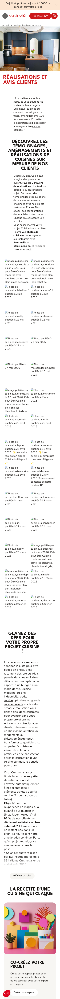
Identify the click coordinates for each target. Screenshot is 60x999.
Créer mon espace (24, 630)
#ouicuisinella (30, 926)
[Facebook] (16, 913)
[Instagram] (23, 913)
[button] (7, 993)
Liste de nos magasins (21, 774)
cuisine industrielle (15, 333)
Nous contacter (17, 781)
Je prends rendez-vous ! (26, 981)
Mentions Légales (16, 922)
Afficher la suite (22, 513)
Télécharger (27, 886)
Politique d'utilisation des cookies (30, 930)
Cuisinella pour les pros (22, 801)
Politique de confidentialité (39, 922)
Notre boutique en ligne (22, 841)
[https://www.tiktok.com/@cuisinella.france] (44, 913)
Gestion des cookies (30, 935)
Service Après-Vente (21, 848)
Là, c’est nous (16, 768)
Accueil (5, 25)
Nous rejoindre (17, 794)
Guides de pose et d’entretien (26, 835)
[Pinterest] (30, 913)
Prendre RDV (40, 16)
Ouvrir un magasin (19, 788)
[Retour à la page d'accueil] (17, 16)
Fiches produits (17, 828)
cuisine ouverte (13, 342)
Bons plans (15, 821)
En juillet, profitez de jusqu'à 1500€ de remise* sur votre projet (28, 5)
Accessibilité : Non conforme (30, 939)
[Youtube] (37, 913)
